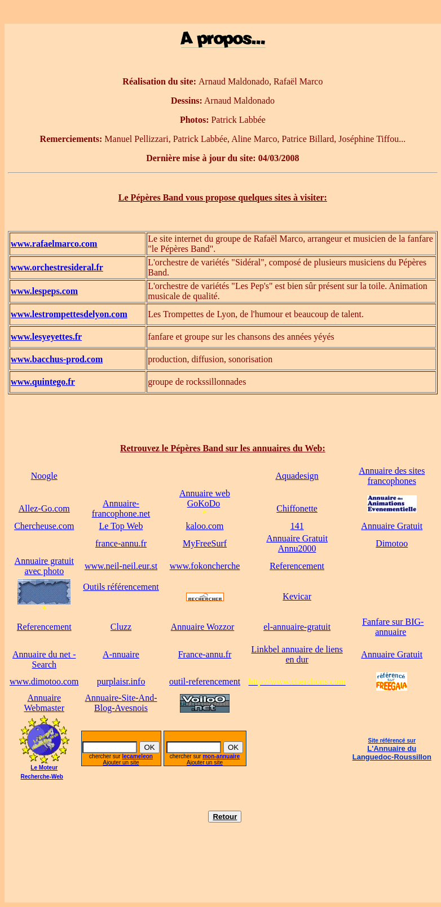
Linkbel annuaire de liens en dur (297, 654)
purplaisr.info (121, 681)
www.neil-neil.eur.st (121, 566)
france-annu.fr (121, 543)
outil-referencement (204, 681)
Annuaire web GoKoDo (204, 498)
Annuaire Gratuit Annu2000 (297, 543)
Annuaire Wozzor (203, 627)
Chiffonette (296, 508)
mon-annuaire (221, 756)
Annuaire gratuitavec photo (44, 566)
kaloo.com (204, 526)
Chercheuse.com (44, 526)
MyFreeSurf (205, 543)
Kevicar (297, 596)
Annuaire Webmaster (44, 703)
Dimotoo (392, 543)
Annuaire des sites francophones (392, 476)
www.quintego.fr (43, 381)
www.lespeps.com (44, 291)
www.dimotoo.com (44, 681)
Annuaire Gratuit (391, 526)
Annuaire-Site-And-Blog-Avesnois (121, 703)
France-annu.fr (205, 654)
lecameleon (137, 756)
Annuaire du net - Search (44, 659)
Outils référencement (121, 587)
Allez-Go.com (44, 508)
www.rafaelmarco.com (54, 243)
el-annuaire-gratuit (296, 627)
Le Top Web (121, 526)
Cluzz (121, 627)
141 (297, 526)
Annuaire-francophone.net (121, 508)
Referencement (297, 566)
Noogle (44, 476)
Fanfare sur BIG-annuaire (393, 627)
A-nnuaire (121, 654)
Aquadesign (296, 476)
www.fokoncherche (205, 566)
